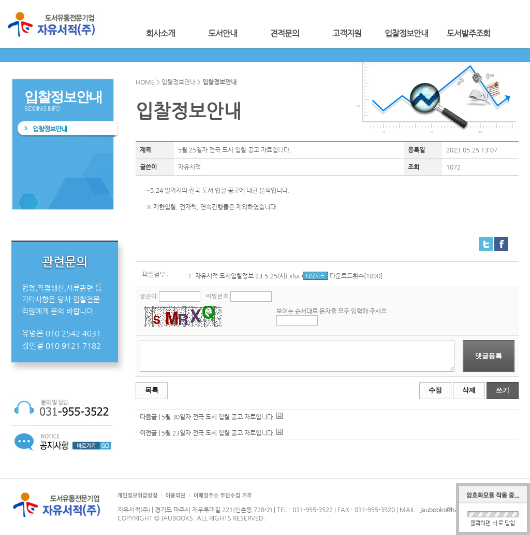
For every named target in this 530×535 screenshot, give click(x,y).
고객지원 (346, 33)
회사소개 (160, 33)
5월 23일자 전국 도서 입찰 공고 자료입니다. (218, 433)
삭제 (469, 390)
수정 (435, 390)
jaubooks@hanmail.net (452, 509)
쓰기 (502, 390)
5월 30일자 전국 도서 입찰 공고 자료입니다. (218, 416)
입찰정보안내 (406, 33)
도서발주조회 (468, 33)
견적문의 (284, 33)
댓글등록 (488, 356)
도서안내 (222, 33)
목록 (151, 390)
